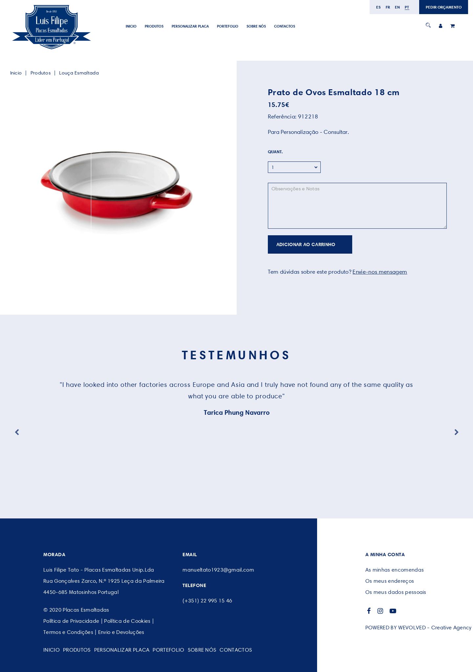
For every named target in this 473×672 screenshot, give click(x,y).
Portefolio (227, 26)
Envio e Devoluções (121, 632)
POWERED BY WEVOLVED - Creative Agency (418, 627)
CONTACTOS (284, 26)
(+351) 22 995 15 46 (207, 601)
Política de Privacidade (71, 621)
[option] (116, 187)
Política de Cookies (127, 621)
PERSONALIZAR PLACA (190, 26)
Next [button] (456, 432)
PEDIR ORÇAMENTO (444, 7)
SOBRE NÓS (256, 26)
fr (388, 7)
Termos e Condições (68, 632)
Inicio (131, 26)
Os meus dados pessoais (395, 592)
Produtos (154, 26)
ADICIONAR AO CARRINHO (305, 244)
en (397, 7)
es (378, 7)
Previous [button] (17, 432)
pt (407, 7)
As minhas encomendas (394, 570)
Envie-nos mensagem (380, 271)
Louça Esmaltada (79, 73)
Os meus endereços (389, 581)
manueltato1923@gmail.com (218, 570)
